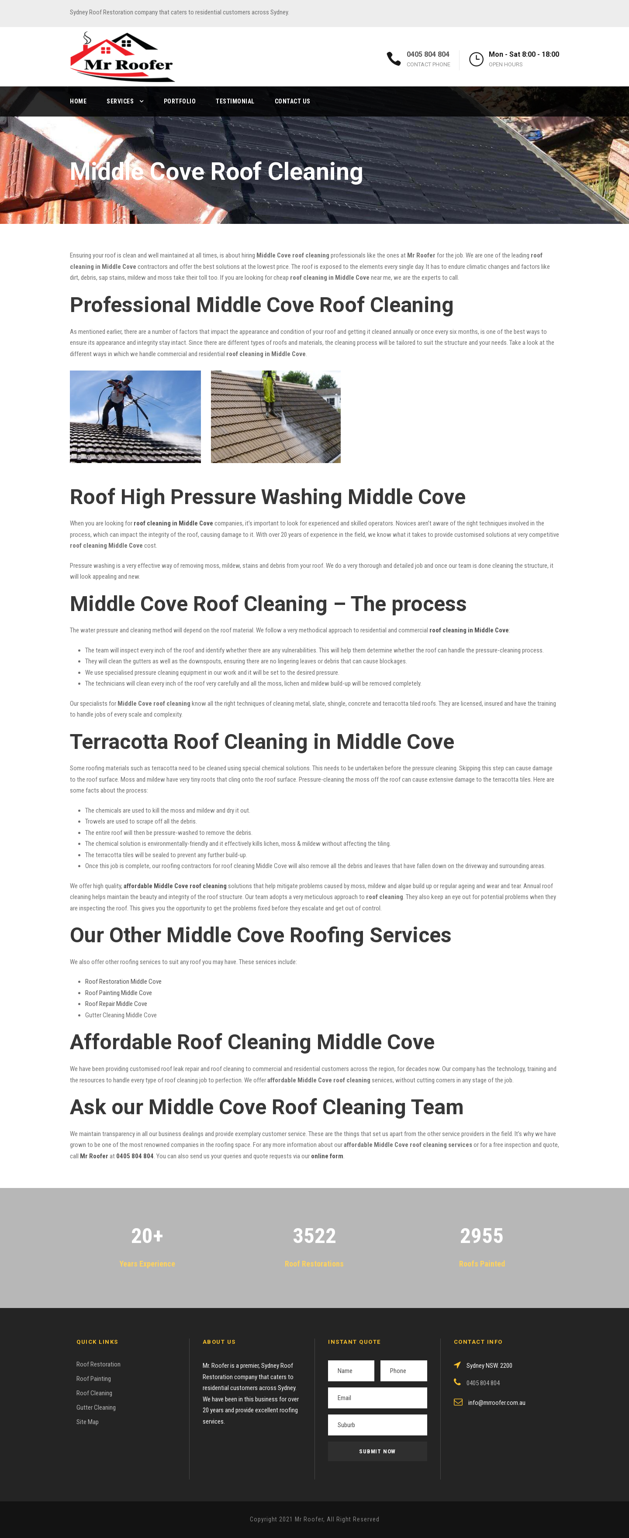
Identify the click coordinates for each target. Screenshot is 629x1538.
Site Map (87, 1422)
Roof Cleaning (94, 1393)
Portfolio (180, 101)
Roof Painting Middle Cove (118, 993)
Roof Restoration (98, 1364)
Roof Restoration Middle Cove (123, 981)
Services (120, 101)
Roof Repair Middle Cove (116, 1004)
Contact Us (293, 101)
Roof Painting (93, 1379)
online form (327, 1156)
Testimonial (235, 101)
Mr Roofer (94, 1156)
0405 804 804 (428, 54)
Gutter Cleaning (96, 1407)
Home (78, 101)
